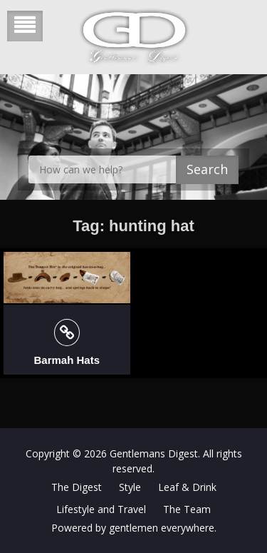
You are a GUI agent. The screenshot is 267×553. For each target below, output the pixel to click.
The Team (187, 509)
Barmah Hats (66, 360)
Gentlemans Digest (154, 453)
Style (130, 487)
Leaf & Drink (187, 487)
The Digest (76, 487)
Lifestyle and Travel (101, 509)
